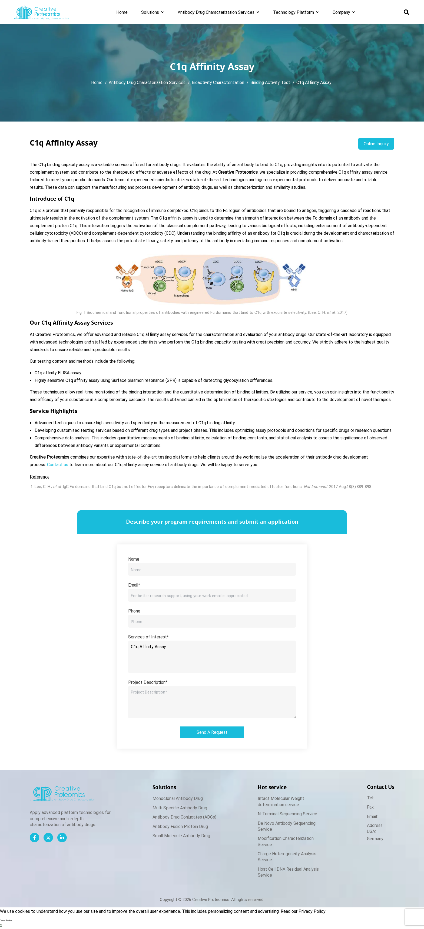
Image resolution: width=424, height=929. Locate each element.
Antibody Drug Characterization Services (216, 12)
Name (133, 559)
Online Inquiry (376, 143)
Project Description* (147, 682)
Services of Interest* (148, 636)
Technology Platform (293, 12)
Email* (134, 585)
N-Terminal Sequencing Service (287, 813)
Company (341, 12)
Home (122, 12)
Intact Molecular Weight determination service (281, 801)
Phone (134, 611)
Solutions (150, 12)
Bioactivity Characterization (218, 82)
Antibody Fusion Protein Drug (180, 826)
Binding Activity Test (270, 82)
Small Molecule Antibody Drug (181, 835)
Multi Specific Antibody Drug (180, 807)
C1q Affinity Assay (314, 82)
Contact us (57, 464)
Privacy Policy (312, 911)
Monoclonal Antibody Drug (178, 798)
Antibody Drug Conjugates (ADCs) (184, 817)
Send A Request (212, 732)
